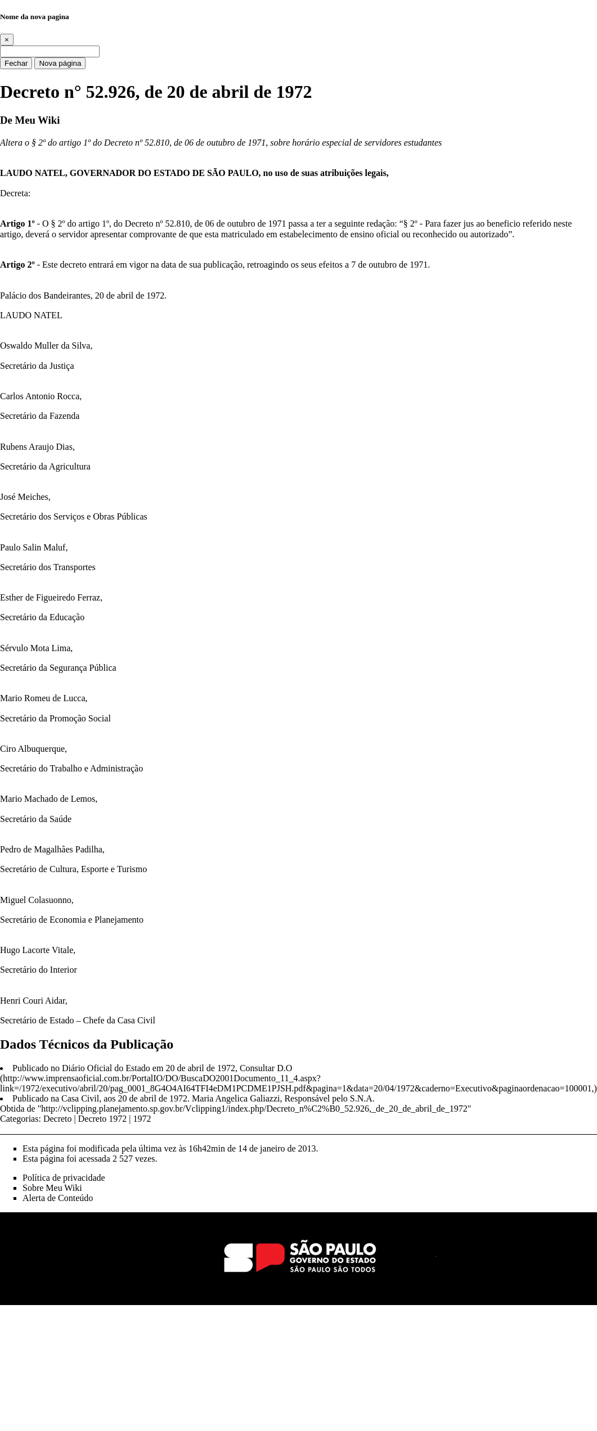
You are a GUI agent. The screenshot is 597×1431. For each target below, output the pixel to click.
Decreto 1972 (102, 1118)
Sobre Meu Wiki (52, 1188)
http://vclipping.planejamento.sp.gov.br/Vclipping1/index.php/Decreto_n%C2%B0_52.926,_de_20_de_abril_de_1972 (254, 1108)
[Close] (7, 40)
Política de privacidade (64, 1177)
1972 (142, 1118)
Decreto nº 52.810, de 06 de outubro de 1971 (185, 142)
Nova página (60, 63)
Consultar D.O (266, 1068)
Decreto (57, 1118)
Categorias (19, 1118)
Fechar (16, 63)
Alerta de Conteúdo (58, 1198)
